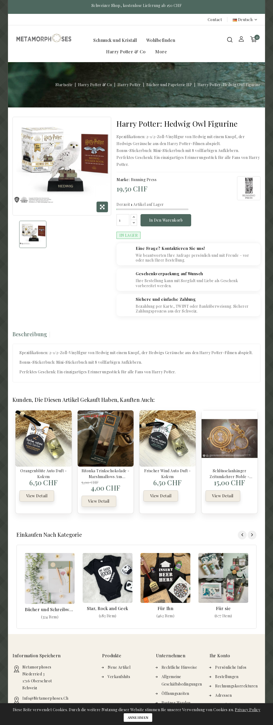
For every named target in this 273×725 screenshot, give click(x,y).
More (161, 51)
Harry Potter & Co (126, 51)
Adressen (223, 695)
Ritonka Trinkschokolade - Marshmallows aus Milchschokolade (106, 473)
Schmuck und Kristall (115, 40)
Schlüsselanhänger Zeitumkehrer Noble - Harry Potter (229, 473)
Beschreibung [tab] (30, 334)
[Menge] (123, 220)
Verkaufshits (119, 676)
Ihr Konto (220, 655)
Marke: (123, 179)
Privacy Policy (247, 709)
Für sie (223, 608)
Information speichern (37, 655)
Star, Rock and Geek (107, 608)
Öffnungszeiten (175, 693)
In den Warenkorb (166, 220)
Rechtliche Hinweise (179, 667)
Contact (215, 19)
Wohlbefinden (160, 40)
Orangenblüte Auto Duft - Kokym (43, 473)
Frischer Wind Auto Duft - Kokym (167, 473)
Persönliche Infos (231, 667)
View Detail (37, 496)
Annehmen (137, 717)
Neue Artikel (119, 667)
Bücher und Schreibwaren (50, 609)
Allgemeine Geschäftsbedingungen (182, 680)
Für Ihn (166, 608)
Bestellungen (226, 676)
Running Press (144, 179)
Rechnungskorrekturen (236, 685)
